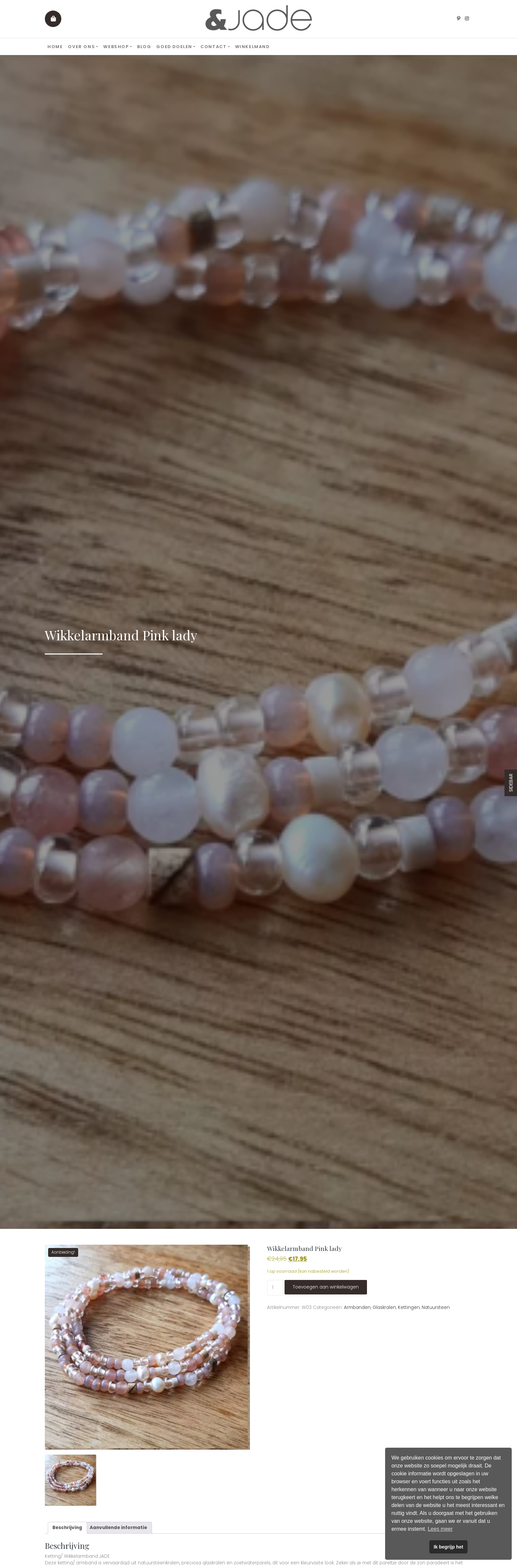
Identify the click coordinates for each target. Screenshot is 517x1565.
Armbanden (357, 1307)
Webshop (116, 46)
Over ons (81, 46)
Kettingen (409, 1307)
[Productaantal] (275, 1287)
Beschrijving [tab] (67, 1527)
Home (55, 46)
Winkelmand (252, 46)
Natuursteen (436, 1307)
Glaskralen (384, 1307)
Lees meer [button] (440, 1529)
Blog (144, 46)
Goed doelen (174, 46)
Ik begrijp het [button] (448, 1547)
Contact (213, 46)
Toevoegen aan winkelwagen (326, 1287)
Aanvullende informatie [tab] (118, 1527)
